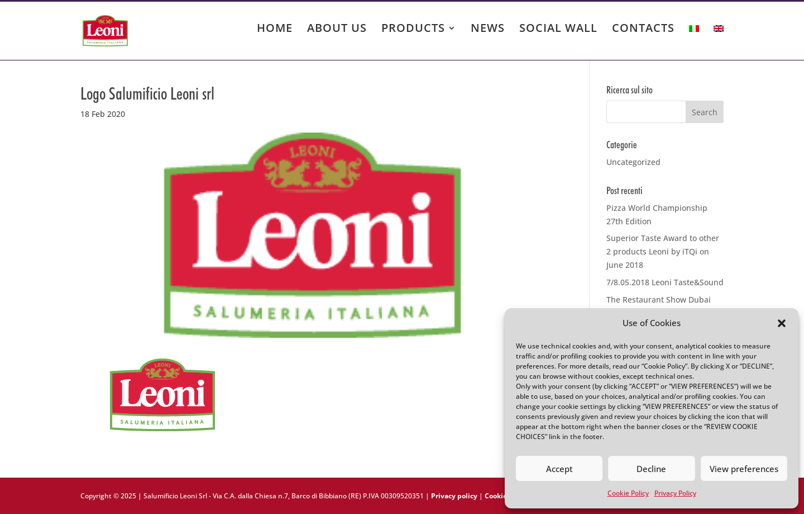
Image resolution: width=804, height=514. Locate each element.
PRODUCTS (413, 29)
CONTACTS (643, 29)
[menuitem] (694, 39)
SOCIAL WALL (558, 29)
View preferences (744, 468)
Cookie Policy (628, 493)
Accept (559, 468)
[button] (781, 323)
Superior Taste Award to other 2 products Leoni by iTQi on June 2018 (662, 251)
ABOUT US (337, 29)
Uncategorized (633, 162)
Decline (651, 468)
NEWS (488, 29)
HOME (275, 29)
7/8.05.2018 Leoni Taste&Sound (665, 282)
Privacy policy (454, 496)
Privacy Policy (675, 493)
